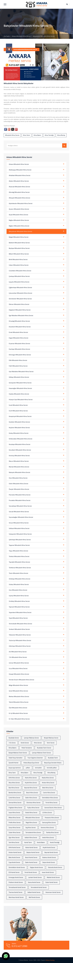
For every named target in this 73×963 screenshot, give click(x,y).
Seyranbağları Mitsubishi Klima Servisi (21, 517)
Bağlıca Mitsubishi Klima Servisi (19, 220)
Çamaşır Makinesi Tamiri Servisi (41, 753)
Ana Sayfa (7, 36)
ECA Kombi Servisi (14, 872)
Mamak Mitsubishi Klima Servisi (19, 467)
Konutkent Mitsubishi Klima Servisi (20, 450)
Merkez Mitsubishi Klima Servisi (19, 696)
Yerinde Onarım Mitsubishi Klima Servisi (21, 679)
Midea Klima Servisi (14, 817)
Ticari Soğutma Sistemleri (35, 758)
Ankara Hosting (50, 960)
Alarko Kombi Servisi (31, 847)
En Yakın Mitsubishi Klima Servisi (19, 719)
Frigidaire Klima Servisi (15, 808)
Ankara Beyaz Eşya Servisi (31, 763)
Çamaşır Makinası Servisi (31, 738)
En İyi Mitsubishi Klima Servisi (18, 713)
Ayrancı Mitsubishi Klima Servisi (19, 209)
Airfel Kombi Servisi (14, 847)
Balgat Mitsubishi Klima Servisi (18, 237)
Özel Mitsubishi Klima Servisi (18, 708)
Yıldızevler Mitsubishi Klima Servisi (20, 635)
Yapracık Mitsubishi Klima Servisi (19, 607)
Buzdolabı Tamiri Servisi (44, 748)
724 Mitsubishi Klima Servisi (18, 657)
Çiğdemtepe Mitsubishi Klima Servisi (20, 287)
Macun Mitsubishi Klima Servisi (19, 461)
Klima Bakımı (12, 748)
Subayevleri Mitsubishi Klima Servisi (20, 534)
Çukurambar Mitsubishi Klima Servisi (20, 293)
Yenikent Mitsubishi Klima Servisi (19, 629)
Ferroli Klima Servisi (51, 802)
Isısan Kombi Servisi (48, 872)
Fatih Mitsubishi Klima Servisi (18, 366)
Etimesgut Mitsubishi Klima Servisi (20, 355)
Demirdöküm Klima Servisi (50, 798)
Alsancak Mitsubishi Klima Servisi (19, 186)
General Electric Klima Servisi (53, 808)
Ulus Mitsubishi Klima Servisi (18, 590)
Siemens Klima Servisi (47, 827)
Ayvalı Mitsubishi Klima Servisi (18, 214)
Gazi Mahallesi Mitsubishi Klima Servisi (21, 371)
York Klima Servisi (14, 842)
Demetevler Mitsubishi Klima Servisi (20, 299)
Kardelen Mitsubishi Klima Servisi (19, 422)
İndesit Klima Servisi (31, 812)
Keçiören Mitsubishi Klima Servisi (19, 427)
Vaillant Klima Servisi (31, 837)
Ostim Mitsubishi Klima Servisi (18, 483)
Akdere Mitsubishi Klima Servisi (19, 181)
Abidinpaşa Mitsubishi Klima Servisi (20, 170)
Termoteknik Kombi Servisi (38, 887)
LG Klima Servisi (47, 812)
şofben (28, 768)
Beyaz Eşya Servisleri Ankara (52, 763)
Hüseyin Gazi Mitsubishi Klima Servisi (21, 399)
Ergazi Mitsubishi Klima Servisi (18, 338)
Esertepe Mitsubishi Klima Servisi (19, 349)
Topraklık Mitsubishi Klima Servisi (19, 562)
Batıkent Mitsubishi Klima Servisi (19, 242)
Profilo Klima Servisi (15, 822)
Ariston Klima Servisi (48, 783)
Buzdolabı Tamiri (53, 758)
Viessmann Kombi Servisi (52, 892)
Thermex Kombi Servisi (15, 892)
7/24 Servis (12, 743)
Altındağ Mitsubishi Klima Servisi (19, 192)
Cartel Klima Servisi (14, 798)
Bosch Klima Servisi (32, 793)
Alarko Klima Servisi (31, 778)
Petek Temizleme (27, 748)
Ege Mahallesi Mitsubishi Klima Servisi (21, 315)
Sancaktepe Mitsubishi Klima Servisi (20, 506)
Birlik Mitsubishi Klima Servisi (18, 259)
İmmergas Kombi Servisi (16, 877)
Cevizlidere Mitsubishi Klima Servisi (20, 270)
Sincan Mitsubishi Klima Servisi (19, 523)
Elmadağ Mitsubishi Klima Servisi (19, 321)
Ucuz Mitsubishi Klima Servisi (18, 668)
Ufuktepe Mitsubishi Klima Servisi (19, 579)
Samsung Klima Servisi (49, 822)
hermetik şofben (52, 768)
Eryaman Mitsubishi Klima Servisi (19, 343)
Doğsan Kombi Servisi (36, 867)
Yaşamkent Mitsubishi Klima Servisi (20, 612)
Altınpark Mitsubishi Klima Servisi (19, 198)
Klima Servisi (38, 743)
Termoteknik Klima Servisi (33, 832)
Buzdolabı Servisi (14, 738)
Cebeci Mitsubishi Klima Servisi (18, 265)
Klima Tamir (26, 135)
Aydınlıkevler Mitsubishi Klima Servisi (20, 203)
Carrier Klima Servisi (49, 793)
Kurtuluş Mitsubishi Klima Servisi (19, 455)
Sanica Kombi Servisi (34, 882)
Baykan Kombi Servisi (33, 852)
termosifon (38, 768)
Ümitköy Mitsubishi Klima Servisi (19, 601)
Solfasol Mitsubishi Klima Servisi (19, 528)
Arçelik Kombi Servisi (49, 847)
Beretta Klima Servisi (15, 793)
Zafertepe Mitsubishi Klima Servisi (20, 646)
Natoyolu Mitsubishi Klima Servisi (19, 472)
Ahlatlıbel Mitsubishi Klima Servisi (19, 175)
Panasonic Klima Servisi (52, 817)
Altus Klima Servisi (14, 783)
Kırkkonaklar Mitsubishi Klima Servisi (20, 439)
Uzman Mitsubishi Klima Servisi (19, 663)
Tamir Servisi (50, 743)
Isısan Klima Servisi (14, 812)
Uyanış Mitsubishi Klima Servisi (19, 595)
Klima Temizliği (49, 135)
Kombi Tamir (28, 842)
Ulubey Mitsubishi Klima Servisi (19, 584)
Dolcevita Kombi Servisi (55, 867)
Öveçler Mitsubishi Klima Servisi (19, 489)
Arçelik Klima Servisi (31, 783)
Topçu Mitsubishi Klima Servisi (18, 551)
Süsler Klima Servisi (14, 832)
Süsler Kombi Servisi (51, 882)
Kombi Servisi (25, 743)
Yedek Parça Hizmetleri (15, 758)
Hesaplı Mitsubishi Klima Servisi (19, 674)
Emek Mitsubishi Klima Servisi (18, 332)
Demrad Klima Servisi (15, 802)
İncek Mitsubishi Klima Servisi (18, 405)
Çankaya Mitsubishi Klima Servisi (19, 276)
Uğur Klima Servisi (14, 837)
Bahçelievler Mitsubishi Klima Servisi (20, 231)
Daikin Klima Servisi (31, 798)
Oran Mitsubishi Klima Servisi (18, 478)
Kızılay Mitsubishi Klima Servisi (18, 433)
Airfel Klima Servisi (14, 778)
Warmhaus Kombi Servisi (16, 897)
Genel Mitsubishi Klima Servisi (18, 691)
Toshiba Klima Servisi (52, 832)
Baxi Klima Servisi (14, 788)
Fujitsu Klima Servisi (33, 808)
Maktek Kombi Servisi (53, 877)
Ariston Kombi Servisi (15, 852)
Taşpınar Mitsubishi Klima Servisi (19, 545)
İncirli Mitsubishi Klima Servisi (18, 411)
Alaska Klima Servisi (48, 778)
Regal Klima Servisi (31, 822)
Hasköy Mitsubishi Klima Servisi (19, 394)
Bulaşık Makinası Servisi (51, 738)
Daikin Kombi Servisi (31, 862)
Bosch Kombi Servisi (31, 857)
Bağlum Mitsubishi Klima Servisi (19, 226)
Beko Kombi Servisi (14, 857)
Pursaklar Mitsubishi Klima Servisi (19, 500)
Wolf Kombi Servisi (34, 897)
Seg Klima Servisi (30, 827)
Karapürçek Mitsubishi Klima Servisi (20, 416)
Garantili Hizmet (13, 763)
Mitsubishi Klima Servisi (12, 135)
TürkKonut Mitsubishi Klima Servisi (20, 567)
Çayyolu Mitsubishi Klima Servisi (19, 282)
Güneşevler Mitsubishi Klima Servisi (20, 383)
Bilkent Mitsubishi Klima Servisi (19, 254)
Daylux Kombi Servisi (48, 862)
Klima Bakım (37, 135)
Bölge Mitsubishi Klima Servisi (18, 685)
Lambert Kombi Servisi (35, 877)
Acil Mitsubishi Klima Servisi (18, 651)
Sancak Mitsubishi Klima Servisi (19, 511)
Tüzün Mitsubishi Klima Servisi (18, 573)
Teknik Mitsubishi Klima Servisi (18, 702)
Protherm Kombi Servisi (16, 882)
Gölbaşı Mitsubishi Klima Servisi (19, 377)
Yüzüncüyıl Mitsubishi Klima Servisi (20, 640)
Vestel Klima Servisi (48, 837)
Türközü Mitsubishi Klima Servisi (19, 556)
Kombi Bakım (41, 842)
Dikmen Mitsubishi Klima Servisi (19, 304)
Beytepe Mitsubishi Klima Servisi (19, 248)
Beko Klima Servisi (47, 788)
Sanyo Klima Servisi (14, 827)
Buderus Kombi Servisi (49, 857)
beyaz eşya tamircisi (15, 768)
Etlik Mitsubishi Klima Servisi (18, 360)
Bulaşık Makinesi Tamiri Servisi (18, 753)
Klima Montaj (61, 135)
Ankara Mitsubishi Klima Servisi (21, 36)
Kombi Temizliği (54, 842)
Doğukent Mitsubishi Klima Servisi (20, 310)
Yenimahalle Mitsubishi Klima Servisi (20, 623)
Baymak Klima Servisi (30, 788)
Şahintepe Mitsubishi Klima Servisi (20, 539)
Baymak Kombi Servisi (51, 852)
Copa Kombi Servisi (14, 862)
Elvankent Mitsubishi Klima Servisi (20, 327)
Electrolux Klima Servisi (33, 802)
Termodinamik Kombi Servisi (17, 887)
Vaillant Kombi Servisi (33, 892)
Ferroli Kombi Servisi (31, 872)
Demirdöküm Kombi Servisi (17, 867)
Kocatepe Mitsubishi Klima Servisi (19, 444)
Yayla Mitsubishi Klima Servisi (18, 618)
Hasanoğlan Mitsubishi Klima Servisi (20, 388)
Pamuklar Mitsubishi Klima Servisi (19, 495)
